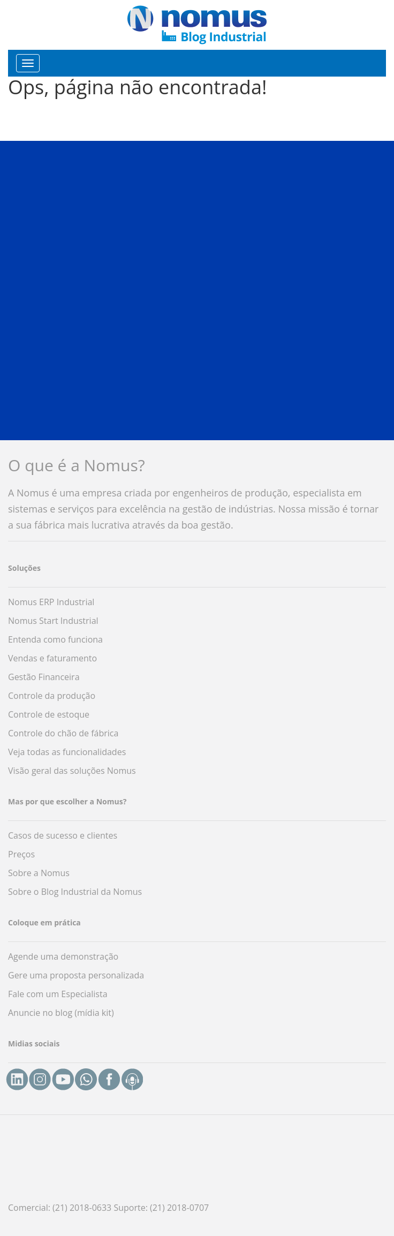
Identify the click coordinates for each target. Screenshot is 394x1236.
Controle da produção (51, 696)
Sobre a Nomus (39, 873)
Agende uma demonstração (63, 956)
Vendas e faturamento (52, 658)
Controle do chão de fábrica (63, 733)
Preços (21, 854)
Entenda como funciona (55, 639)
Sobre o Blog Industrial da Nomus (75, 892)
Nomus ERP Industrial (51, 602)
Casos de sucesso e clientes (62, 835)
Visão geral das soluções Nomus (72, 771)
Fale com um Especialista (58, 994)
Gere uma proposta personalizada (76, 975)
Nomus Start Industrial (53, 621)
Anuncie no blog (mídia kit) (61, 1013)
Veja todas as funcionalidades (67, 752)
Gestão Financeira (44, 677)
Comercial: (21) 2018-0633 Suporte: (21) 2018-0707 (108, 1208)
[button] (197, 289)
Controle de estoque (48, 714)
